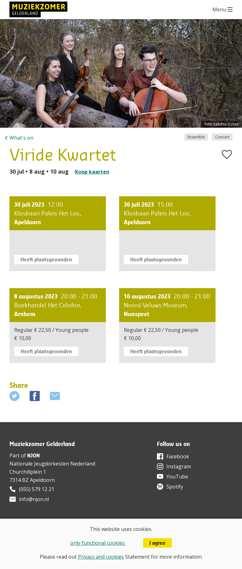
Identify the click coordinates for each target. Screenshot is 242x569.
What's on (21, 137)
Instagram (178, 466)
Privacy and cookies (101, 556)
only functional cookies (98, 542)
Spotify (174, 486)
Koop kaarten (92, 171)
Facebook (177, 456)
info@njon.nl (34, 499)
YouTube (177, 476)
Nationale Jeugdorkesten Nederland (52, 463)
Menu (219, 9)
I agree (157, 542)
